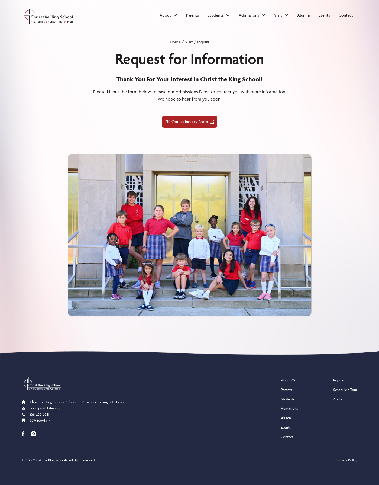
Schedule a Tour (345, 389)
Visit (189, 41)
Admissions (289, 408)
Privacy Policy (346, 460)
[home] (47, 15)
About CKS (289, 380)
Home (175, 41)
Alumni (303, 15)
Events (324, 15)
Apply (337, 399)
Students (287, 399)
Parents (192, 15)
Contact (346, 15)
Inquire (338, 380)
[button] (168, 15)
